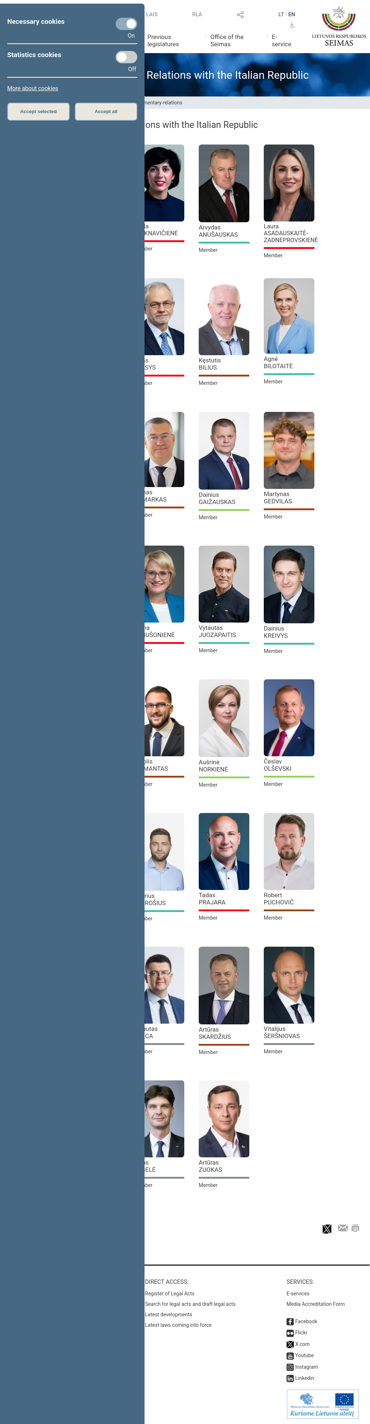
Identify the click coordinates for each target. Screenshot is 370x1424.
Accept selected (38, 111)
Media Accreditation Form (316, 1304)
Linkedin (304, 1378)
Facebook (306, 1321)
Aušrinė (213, 765)
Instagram (306, 1367)
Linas (145, 364)
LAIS (152, 14)
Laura (291, 233)
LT (281, 14)
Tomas (150, 496)
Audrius (150, 899)
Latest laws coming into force (178, 1325)
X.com (302, 1344)
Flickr (301, 1332)
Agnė (278, 362)
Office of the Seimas (227, 40)
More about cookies (32, 88)
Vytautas (217, 631)
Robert (279, 898)
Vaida (156, 230)
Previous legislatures (163, 40)
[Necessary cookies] (126, 24)
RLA (197, 14)
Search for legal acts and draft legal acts (190, 1304)
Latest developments (168, 1314)
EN (291, 14)
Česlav (278, 765)
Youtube (304, 1355)
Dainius (217, 498)
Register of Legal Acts (170, 1293)
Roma (154, 631)
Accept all (106, 111)
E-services (298, 1293)
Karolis (151, 765)
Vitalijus (282, 1032)
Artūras (215, 1033)
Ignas (145, 1166)
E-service (281, 40)
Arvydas (218, 231)
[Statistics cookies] (126, 57)
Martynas (278, 497)
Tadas (212, 898)
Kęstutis (210, 364)
